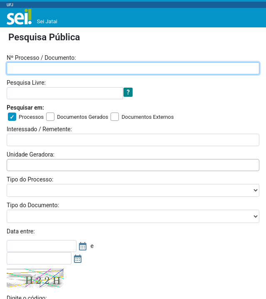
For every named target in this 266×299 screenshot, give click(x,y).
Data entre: (21, 231)
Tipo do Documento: (33, 205)
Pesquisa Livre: (26, 82)
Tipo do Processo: (30, 179)
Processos (31, 117)
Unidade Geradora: (30, 154)
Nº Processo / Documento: (41, 57)
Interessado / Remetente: (39, 129)
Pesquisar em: (25, 107)
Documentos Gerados (82, 117)
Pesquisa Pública (44, 37)
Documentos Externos (147, 117)
